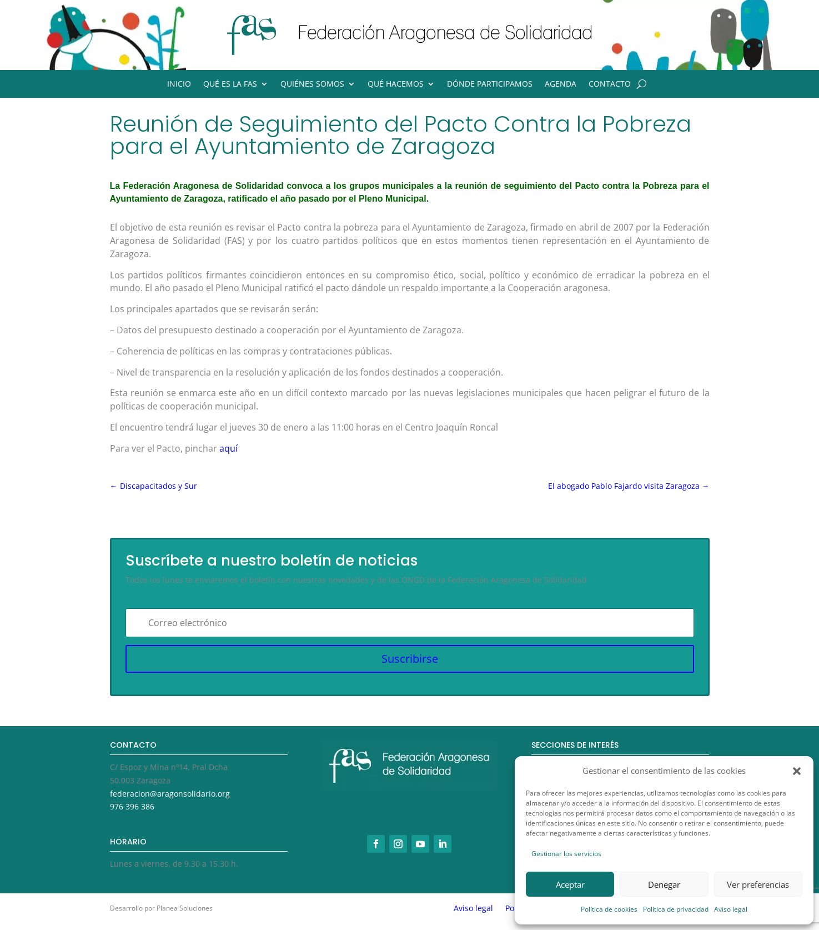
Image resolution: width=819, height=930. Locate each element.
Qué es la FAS (230, 84)
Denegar (664, 884)
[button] (796, 771)
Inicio (179, 84)
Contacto (610, 84)
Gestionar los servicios (566, 853)
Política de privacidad (676, 909)
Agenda (560, 84)
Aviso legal (730, 909)
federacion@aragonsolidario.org (170, 793)
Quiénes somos (312, 84)
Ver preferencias (758, 884)
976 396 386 (132, 806)
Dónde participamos (489, 84)
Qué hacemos (396, 84)
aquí (228, 448)
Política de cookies (609, 909)
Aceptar (570, 884)
